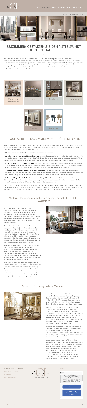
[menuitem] (38, 7)
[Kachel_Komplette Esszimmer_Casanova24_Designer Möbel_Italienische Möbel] (13, 89)
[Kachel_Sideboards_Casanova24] (74, 89)
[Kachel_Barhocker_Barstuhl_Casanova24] (54, 118)
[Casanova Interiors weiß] (14, 7)
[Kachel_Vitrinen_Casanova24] (33, 118)
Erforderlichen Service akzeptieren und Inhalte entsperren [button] (72, 393)
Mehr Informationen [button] (72, 384)
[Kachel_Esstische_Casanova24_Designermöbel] (54, 89)
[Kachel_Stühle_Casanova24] (33, 89)
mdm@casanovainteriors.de (20, 372)
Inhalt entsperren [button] (71, 387)
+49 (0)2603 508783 (9, 372)
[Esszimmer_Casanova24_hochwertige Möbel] (22, 306)
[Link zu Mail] (82, 1)
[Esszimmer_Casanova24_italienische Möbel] (64, 220)
